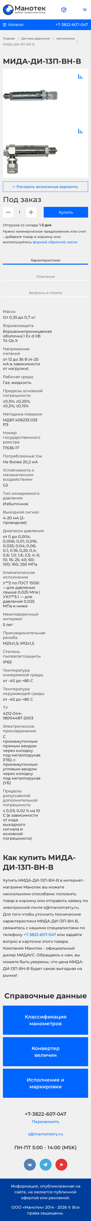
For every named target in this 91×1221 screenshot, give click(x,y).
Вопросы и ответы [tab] (45, 293)
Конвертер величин (46, 1051)
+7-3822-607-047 (72, 24)
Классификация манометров (45, 1020)
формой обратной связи (55, 242)
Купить (66, 212)
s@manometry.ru (45, 1134)
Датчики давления (35, 38)
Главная (9, 38)
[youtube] (61, 1165)
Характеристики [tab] (45, 260)
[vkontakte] (30, 1165)
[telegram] (46, 1165)
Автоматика (65, 38)
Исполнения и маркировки (45, 1083)
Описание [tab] (45, 276)
